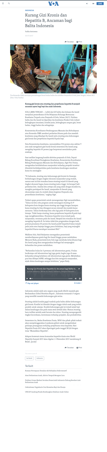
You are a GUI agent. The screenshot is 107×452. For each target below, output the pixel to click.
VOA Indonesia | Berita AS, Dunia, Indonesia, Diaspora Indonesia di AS (54, 272)
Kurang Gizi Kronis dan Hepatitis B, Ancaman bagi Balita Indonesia (54, 269)
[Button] (69, 41)
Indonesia (29, 11)
